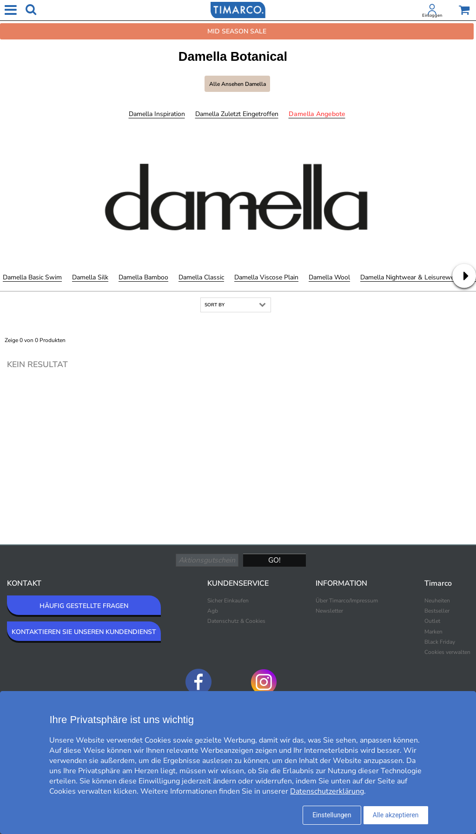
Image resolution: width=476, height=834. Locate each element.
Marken (433, 631)
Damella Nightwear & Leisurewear (410, 277)
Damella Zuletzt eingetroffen (236, 114)
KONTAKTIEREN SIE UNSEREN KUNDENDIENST (84, 631)
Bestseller (437, 610)
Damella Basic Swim (32, 277)
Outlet (432, 621)
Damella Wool (329, 277)
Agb (212, 610)
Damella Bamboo (143, 277)
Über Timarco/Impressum (347, 600)
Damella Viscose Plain (266, 277)
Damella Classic (201, 277)
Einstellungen (331, 815)
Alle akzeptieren (396, 815)
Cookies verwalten (447, 652)
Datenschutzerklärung (327, 791)
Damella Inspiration (157, 114)
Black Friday (439, 642)
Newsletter (329, 610)
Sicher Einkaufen (228, 600)
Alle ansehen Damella (237, 84)
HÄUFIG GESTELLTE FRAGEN (84, 605)
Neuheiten (437, 600)
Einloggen (432, 15)
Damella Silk (90, 277)
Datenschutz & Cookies (236, 621)
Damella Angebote (317, 114)
